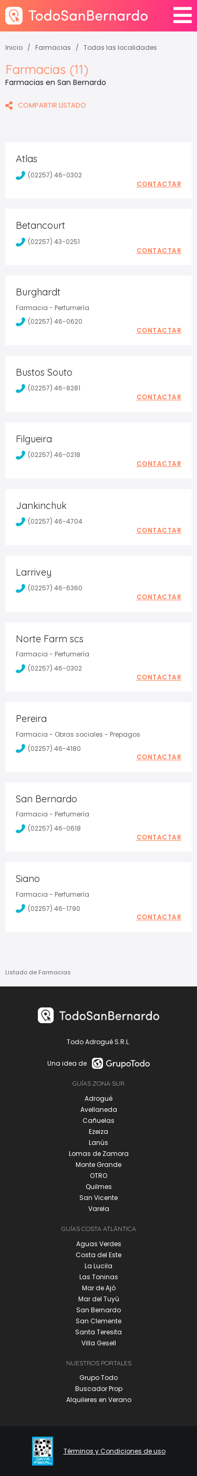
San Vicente (98, 1197)
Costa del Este (98, 1254)
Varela (98, 1208)
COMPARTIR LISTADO (45, 105)
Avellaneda (98, 1109)
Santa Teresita (98, 1332)
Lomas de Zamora (99, 1153)
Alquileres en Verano (98, 1399)
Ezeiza (98, 1131)
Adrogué (98, 1098)
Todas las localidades (120, 47)
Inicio (14, 47)
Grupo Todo (98, 1377)
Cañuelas (98, 1120)
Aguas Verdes (98, 1243)
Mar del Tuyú (98, 1298)
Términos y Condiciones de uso (114, 1451)
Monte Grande (98, 1164)
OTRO (98, 1175)
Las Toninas (98, 1276)
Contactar (159, 184)
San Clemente (98, 1320)
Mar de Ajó (99, 1287)
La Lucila (98, 1265)
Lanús (98, 1142)
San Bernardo (98, 1309)
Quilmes (99, 1186)
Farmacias (53, 47)
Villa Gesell (98, 1343)
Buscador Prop (98, 1388)
